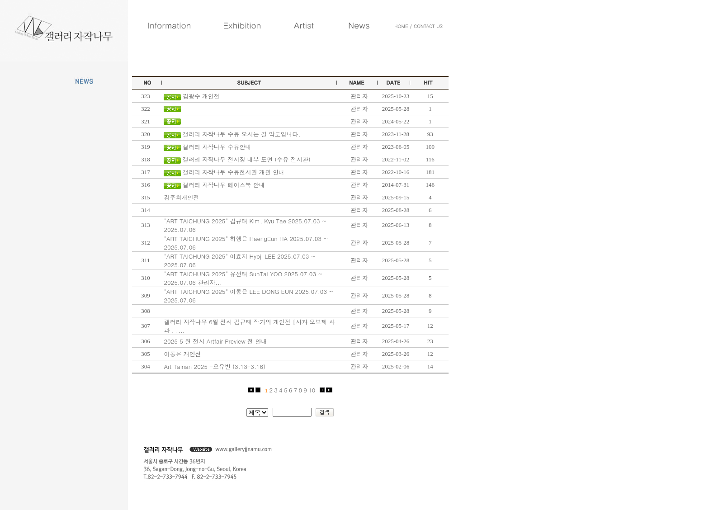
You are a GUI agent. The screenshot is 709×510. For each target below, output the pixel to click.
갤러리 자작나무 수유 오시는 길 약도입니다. (242, 134)
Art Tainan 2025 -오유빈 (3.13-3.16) (214, 366)
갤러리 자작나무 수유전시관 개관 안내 (233, 172)
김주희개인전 (181, 197)
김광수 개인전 (201, 96)
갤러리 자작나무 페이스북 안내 (224, 184)
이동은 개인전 (182, 353)
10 (311, 390)
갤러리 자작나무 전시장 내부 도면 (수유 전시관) (247, 159)
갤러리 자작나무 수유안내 (217, 146)
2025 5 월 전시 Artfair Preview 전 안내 (215, 341)
